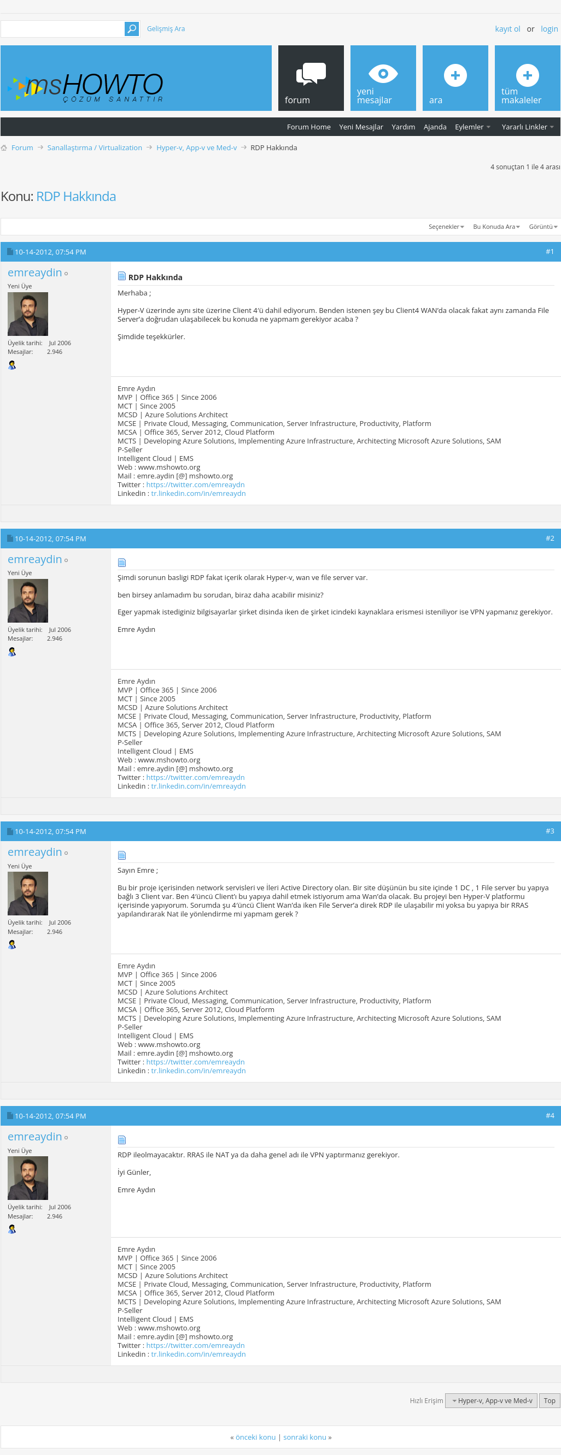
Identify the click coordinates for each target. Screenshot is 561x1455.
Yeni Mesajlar (361, 127)
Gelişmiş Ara (166, 28)
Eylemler (469, 127)
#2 (550, 538)
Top (550, 1400)
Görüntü (541, 226)
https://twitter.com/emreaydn (196, 484)
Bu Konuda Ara (495, 226)
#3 (550, 831)
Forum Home (309, 127)
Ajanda (435, 127)
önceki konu (256, 1437)
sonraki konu (304, 1437)
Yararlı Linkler (524, 127)
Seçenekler (444, 226)
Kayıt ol (508, 28)
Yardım (404, 127)
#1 (550, 251)
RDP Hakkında (76, 196)
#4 (550, 1115)
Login (549, 28)
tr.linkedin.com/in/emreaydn (198, 493)
